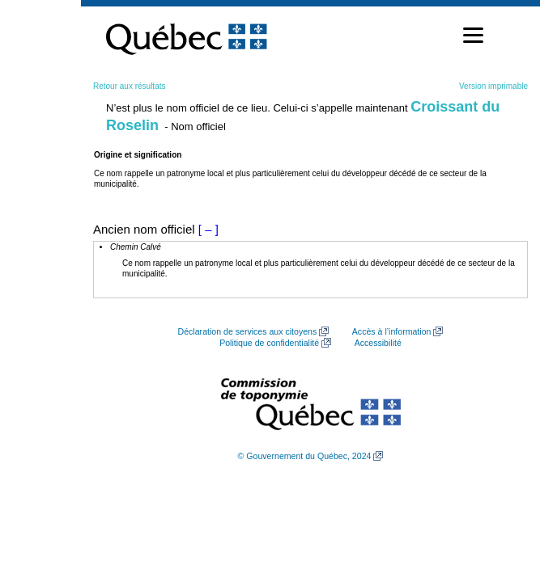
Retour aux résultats (129, 86)
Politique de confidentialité (269, 343)
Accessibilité (378, 343)
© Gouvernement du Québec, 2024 (305, 456)
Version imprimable (493, 86)
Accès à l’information (392, 331)
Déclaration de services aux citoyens (247, 331)
